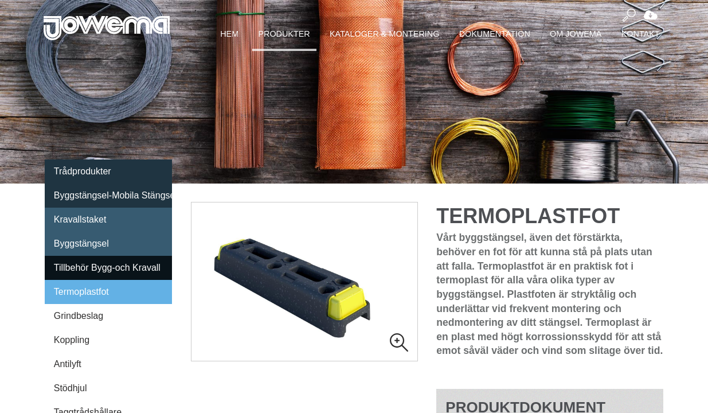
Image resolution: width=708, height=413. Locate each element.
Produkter (284, 33)
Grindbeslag (78, 316)
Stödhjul (70, 388)
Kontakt (640, 33)
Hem (229, 33)
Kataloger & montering (384, 33)
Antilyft (67, 364)
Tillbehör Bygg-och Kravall (107, 267)
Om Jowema (575, 33)
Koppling (71, 340)
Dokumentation (494, 33)
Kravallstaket (80, 219)
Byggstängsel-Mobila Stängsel (113, 195)
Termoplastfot (81, 292)
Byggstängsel (81, 243)
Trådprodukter (82, 171)
